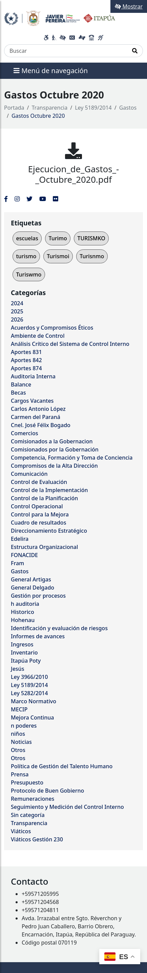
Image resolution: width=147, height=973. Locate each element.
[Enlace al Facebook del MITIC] (6, 199)
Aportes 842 (26, 360)
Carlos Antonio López (38, 409)
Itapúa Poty (26, 660)
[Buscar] (65, 50)
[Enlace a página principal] (59, 17)
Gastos (127, 107)
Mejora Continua (32, 717)
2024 (17, 303)
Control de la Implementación (49, 490)
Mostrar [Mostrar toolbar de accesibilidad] (129, 6)
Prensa (19, 774)
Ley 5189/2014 (93, 107)
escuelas (27, 238)
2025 (17, 311)
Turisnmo (92, 256)
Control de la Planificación (44, 498)
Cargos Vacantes (32, 400)
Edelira (19, 539)
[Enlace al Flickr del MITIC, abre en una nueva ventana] (55, 199)
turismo (26, 256)
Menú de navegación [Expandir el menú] (51, 70)
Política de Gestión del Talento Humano (61, 766)
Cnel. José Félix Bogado (40, 425)
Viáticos (21, 831)
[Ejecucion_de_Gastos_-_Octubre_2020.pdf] (73, 150)
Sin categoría (28, 815)
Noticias (21, 742)
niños (18, 733)
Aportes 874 (26, 368)
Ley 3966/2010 (29, 677)
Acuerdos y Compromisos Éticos (52, 327)
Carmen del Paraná (35, 417)
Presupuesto (27, 782)
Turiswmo (28, 274)
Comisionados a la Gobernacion (52, 441)
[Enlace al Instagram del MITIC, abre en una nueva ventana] (17, 199)
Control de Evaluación (39, 482)
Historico (22, 612)
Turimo (57, 238)
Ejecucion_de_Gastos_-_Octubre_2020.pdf (73, 174)
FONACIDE (24, 555)
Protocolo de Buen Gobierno (47, 790)
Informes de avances (38, 636)
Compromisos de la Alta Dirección (54, 465)
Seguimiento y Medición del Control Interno (67, 807)
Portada (14, 107)
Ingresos (22, 644)
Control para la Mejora (40, 514)
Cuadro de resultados (38, 522)
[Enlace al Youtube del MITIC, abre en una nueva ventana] (42, 199)
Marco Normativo (33, 701)
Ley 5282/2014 (29, 693)
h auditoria (25, 603)
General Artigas (31, 579)
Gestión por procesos (38, 595)
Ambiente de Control (37, 335)
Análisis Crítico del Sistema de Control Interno (70, 344)
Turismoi (58, 256)
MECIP (19, 709)
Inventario (24, 652)
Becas (18, 392)
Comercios (24, 433)
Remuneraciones (32, 798)
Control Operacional (37, 506)
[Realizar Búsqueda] (135, 50)
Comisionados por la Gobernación (55, 449)
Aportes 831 (26, 352)
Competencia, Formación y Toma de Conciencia (72, 457)
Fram (17, 563)
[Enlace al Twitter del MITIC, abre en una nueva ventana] (29, 199)
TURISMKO (91, 238)
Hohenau (23, 620)
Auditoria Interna (33, 376)
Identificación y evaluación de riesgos (59, 628)
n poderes (24, 725)
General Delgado (32, 587)
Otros (18, 750)
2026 (17, 319)
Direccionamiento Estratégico (49, 530)
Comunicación (29, 474)
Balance (21, 384)
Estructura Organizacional (44, 547)
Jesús (17, 668)
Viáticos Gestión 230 (37, 839)
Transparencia (50, 107)
